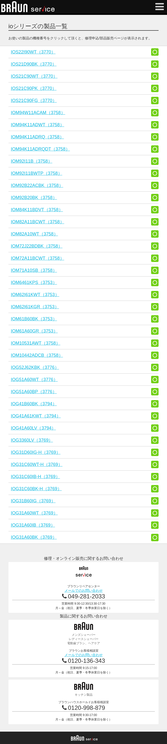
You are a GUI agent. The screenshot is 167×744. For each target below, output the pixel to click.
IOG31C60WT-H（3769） (37, 464)
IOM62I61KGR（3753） (35, 306)
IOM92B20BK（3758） (34, 197)
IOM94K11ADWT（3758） (37, 124)
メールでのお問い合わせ (84, 590)
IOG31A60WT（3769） (34, 513)
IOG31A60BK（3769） (34, 537)
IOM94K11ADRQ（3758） (37, 136)
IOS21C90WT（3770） (34, 76)
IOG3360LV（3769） (32, 440)
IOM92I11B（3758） (31, 161)
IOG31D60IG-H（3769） (36, 452)
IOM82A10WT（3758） (34, 233)
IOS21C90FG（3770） (34, 100)
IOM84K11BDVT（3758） (37, 209)
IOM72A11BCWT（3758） (37, 258)
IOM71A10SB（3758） (34, 270)
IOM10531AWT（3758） (35, 343)
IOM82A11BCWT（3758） (37, 221)
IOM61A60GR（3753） (34, 331)
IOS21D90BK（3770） (34, 64)
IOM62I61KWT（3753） (35, 294)
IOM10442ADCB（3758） (37, 355)
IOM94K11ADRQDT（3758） (40, 149)
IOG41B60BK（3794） (34, 403)
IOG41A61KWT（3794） (36, 415)
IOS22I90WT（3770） (33, 52)
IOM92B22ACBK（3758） (37, 185)
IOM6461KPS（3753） (34, 282)
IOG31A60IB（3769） (33, 525)
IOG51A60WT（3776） (34, 379)
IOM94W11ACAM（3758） (38, 112)
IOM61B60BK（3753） (34, 318)
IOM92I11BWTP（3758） (36, 173)
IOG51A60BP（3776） (34, 391)
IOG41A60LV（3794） (33, 428)
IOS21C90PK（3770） (34, 88)
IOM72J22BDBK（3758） (37, 246)
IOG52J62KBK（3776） (35, 367)
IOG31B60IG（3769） (33, 500)
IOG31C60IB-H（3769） (35, 476)
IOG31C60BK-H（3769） (36, 488)
